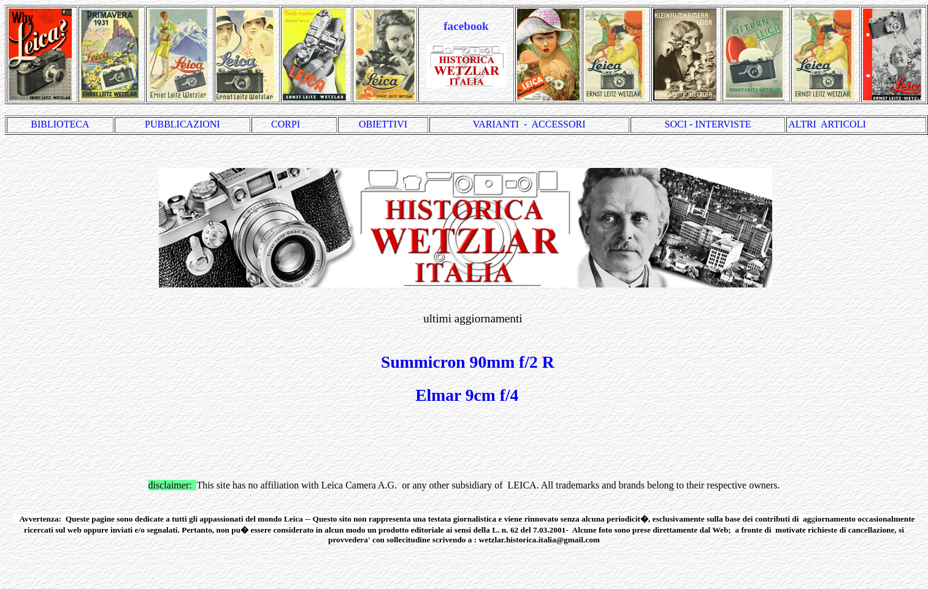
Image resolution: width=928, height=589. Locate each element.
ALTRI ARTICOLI (826, 124)
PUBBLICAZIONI (182, 124)
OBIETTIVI (383, 124)
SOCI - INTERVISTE (708, 124)
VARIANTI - (502, 124)
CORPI (294, 124)
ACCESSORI (559, 124)
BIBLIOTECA (60, 124)
